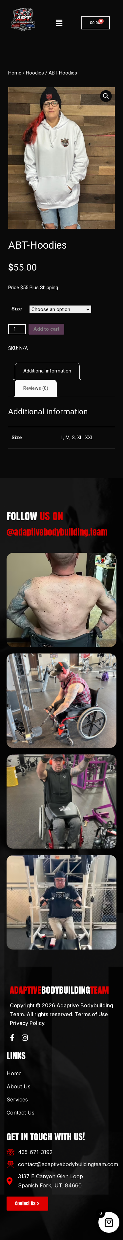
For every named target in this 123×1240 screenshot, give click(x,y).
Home (14, 73)
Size (16, 309)
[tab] (47, 371)
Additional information (47, 371)
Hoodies (35, 73)
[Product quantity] (17, 329)
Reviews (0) (35, 388)
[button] (59, 23)
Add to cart (46, 329)
